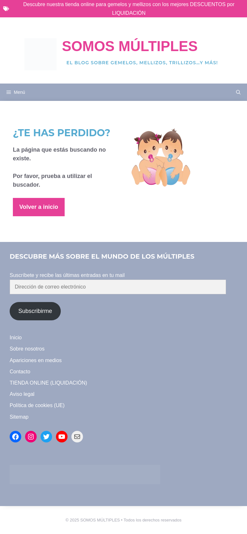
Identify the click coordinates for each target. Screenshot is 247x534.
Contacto (20, 371)
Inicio (16, 337)
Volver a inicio (38, 207)
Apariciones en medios (36, 360)
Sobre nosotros (27, 349)
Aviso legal (22, 394)
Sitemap (19, 417)
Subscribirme (35, 311)
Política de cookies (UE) (37, 405)
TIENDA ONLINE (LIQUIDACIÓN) (48, 383)
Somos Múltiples (129, 46)
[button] (238, 92)
